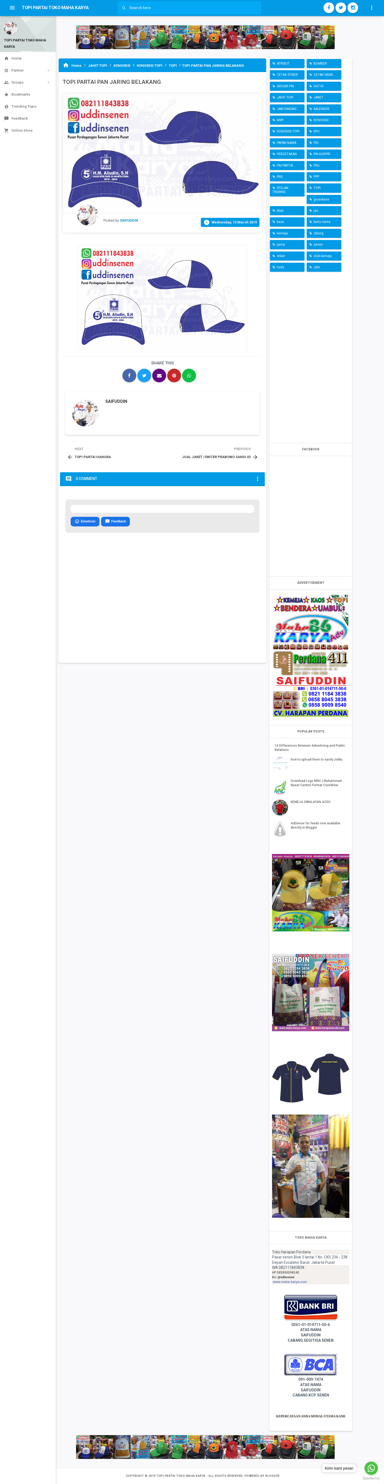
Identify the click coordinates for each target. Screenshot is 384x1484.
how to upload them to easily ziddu (316, 759)
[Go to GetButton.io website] (371, 1478)
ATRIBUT (283, 63)
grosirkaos (321, 199)
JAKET (318, 97)
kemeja (282, 233)
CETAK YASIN (323, 75)
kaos (280, 222)
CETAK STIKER (287, 75)
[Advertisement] (310, 356)
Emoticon (85, 522)
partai (281, 244)
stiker (281, 256)
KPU (316, 131)
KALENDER (321, 109)
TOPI (317, 188)
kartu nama (322, 222)
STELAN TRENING (280, 190)
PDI (316, 143)
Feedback (115, 522)
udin (317, 267)
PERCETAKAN (287, 154)
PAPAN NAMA (286, 143)
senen (318, 244)
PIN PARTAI (285, 165)
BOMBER (320, 63)
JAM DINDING (287, 109)
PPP (316, 177)
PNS (280, 177)
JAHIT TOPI (285, 97)
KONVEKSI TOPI (288, 131)
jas (316, 210)
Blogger (272, 1476)
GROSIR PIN (285, 86)
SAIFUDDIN (116, 401)
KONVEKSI (321, 120)
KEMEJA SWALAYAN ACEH (310, 802)
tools (280, 267)
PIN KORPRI (322, 154)
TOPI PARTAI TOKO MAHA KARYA (181, 1476)
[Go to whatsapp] (371, 1468)
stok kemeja (323, 256)
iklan (280, 210)
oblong (318, 233)
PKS (316, 165)
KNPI (280, 120)
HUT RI (318, 86)
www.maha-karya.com (290, 1282)
